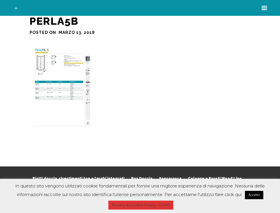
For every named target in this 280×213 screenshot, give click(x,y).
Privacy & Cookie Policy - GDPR (141, 205)
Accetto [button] (254, 195)
